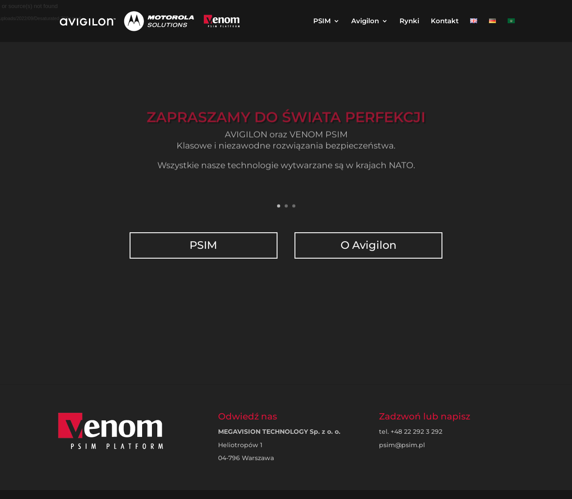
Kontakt (444, 21)
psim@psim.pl (402, 445)
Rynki (409, 21)
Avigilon (365, 21)
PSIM (322, 21)
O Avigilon (367, 239)
